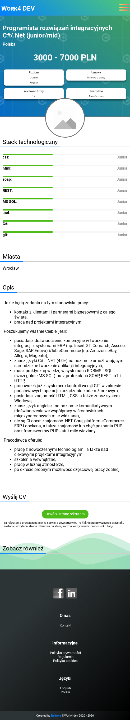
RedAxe (56, 715)
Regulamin (65, 657)
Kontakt (65, 625)
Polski (65, 692)
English (65, 688)
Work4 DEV (18, 8)
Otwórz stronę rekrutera (65, 514)
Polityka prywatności (65, 653)
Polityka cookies (65, 661)
